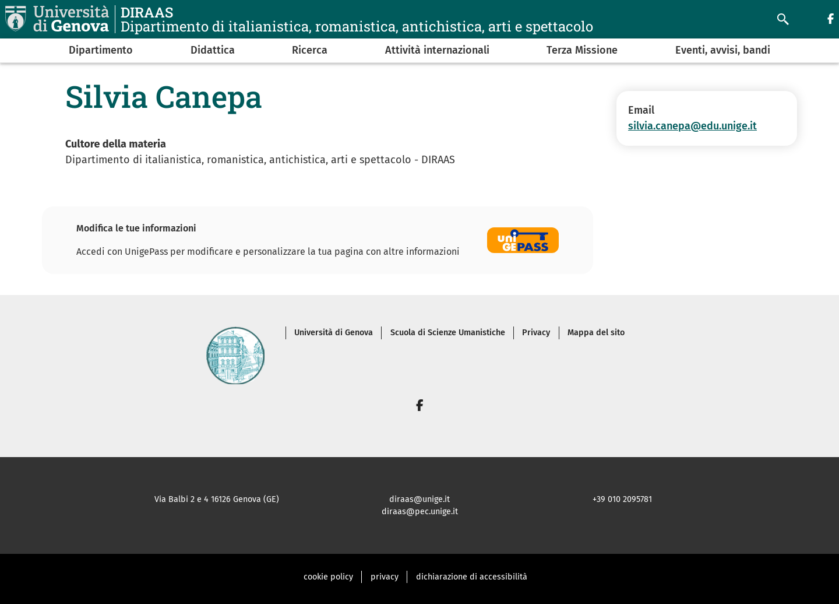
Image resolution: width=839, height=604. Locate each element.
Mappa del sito (596, 333)
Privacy (536, 333)
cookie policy (328, 577)
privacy (385, 577)
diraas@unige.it (419, 499)
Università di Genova (333, 333)
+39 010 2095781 (622, 499)
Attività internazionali (437, 50)
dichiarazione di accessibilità (471, 577)
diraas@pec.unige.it (420, 512)
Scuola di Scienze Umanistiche (447, 333)
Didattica (213, 50)
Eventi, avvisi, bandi (722, 50)
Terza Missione (582, 50)
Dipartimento (101, 50)
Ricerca (309, 50)
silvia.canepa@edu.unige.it (692, 126)
